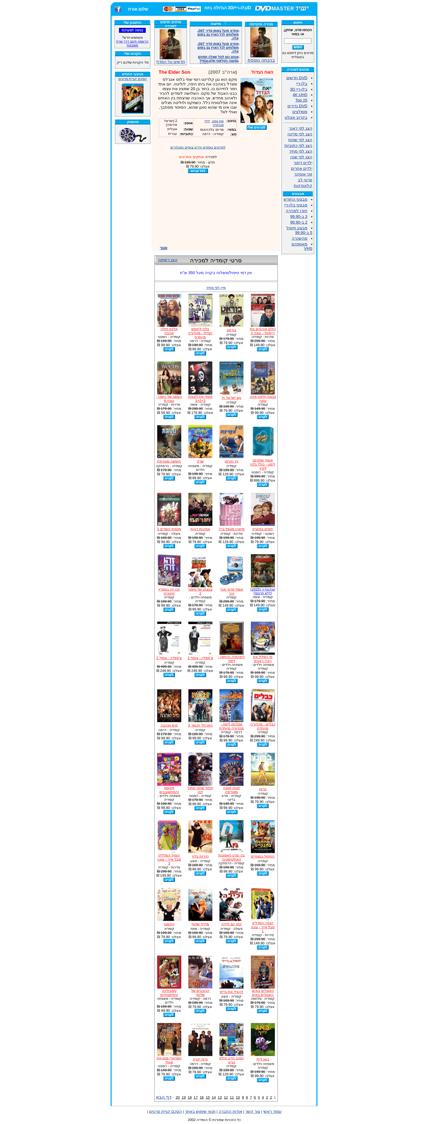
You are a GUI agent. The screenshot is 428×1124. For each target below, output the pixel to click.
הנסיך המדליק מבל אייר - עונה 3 (169, 859)
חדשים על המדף (170, 46)
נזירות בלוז (200, 856)
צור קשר (252, 1111)
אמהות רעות (200, 529)
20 (178, 1097)
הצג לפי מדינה (299, 134)
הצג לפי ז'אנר (300, 128)
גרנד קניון (200, 1059)
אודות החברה (230, 1111)
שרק (200, 461)
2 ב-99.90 (298, 222)
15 (208, 1097)
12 (226, 1097)
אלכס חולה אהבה (169, 331)
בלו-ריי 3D (298, 89)
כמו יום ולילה (231, 924)
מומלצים (299, 111)
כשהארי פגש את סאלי (169, 1060)
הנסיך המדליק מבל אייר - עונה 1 (263, 927)
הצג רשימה (167, 260)
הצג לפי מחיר (300, 151)
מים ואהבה (169, 725)
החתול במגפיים (263, 856)
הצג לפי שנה (301, 157)
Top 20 (301, 100)
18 (190, 1097)
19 (184, 1097)
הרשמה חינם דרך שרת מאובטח (132, 43)
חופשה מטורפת (169, 461)
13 (220, 1097)
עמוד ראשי (272, 1111)
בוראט (231, 330)
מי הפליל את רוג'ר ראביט (262, 659)
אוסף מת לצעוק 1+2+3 (200, 399)
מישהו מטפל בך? (231, 529)
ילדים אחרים (301, 168)
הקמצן (169, 924)
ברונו (263, 789)
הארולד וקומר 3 (200, 725)
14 (214, 1097)
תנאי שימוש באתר (200, 1111)
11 (232, 1097)
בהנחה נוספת (261, 58)
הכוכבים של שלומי (200, 993)
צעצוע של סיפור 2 (200, 591)
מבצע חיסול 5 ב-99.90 (299, 230)
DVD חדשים (296, 78)
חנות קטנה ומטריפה (231, 790)
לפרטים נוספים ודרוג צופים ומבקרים (197, 147)
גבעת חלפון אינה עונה (263, 399)
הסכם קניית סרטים (132, 79)
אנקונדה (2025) (262, 591)
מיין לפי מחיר (216, 288)
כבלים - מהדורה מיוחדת (262, 726)
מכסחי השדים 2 (169, 529)
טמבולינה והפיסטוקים (169, 993)
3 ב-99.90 (298, 216)
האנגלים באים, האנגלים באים (262, 993)
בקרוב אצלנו (296, 117)
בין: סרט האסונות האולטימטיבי (231, 857)
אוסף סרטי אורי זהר (231, 591)
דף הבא (163, 1097)
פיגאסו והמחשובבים (169, 790)
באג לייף (262, 1059)
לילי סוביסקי (214, 123)
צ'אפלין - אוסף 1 (200, 658)
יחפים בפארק (262, 529)
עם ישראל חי (231, 398)
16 (202, 1097)
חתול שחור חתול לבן (200, 790)
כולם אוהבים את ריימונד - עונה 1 (262, 331)
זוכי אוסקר (303, 174)
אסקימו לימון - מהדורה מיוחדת (231, 726)
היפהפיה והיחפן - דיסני (231, 659)
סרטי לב (305, 180)
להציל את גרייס (231, 992)
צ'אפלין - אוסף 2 (169, 658)
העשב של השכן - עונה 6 (169, 399)
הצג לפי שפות (300, 140)
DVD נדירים (297, 106)
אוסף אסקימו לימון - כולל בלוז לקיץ (262, 464)
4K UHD (300, 95)
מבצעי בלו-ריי (295, 205)
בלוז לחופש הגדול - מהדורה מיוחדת (200, 333)
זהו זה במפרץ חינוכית (169, 591)
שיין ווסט (218, 121)
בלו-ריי (301, 83)
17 (196, 1097)
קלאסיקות (303, 185)
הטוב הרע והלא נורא (231, 1060)
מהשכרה (299, 238)
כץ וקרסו (231, 461)
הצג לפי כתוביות (298, 145)
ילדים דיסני (303, 163)
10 (238, 1097)
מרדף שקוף (200, 924)
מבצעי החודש (295, 199)
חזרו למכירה (296, 211)
